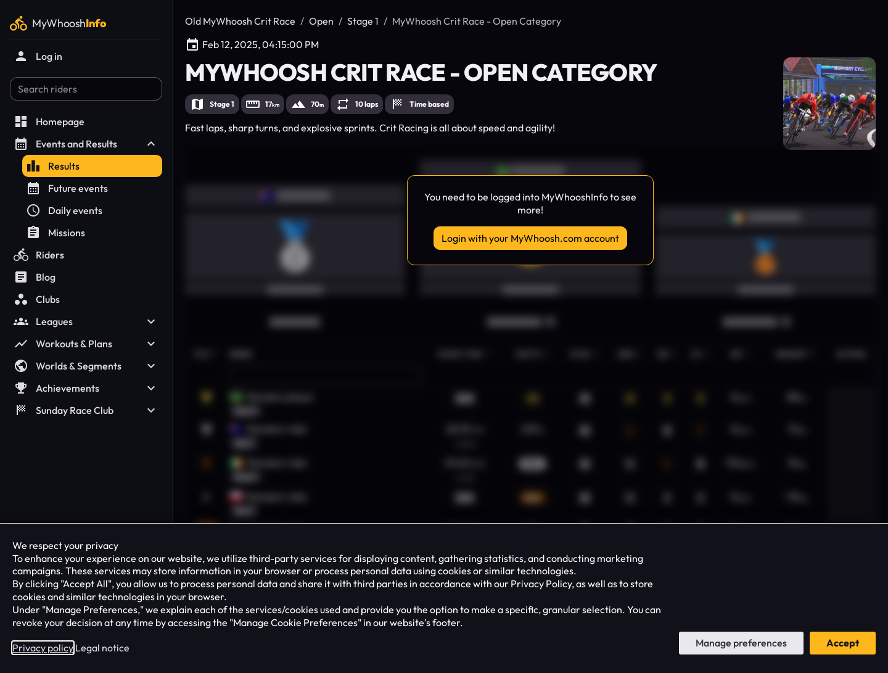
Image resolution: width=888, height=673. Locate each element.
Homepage (49, 121)
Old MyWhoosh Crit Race (240, 21)
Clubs (37, 299)
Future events (67, 188)
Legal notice (102, 648)
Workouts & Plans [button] (86, 343)
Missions (55, 232)
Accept (842, 643)
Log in (38, 56)
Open (321, 21)
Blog (35, 277)
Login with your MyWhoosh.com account (530, 238)
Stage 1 (363, 21)
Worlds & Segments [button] (86, 365)
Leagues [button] (86, 321)
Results (53, 166)
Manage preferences (741, 643)
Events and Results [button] (86, 143)
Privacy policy (42, 648)
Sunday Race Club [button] (86, 410)
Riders (39, 254)
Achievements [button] (86, 388)
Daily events (64, 210)
